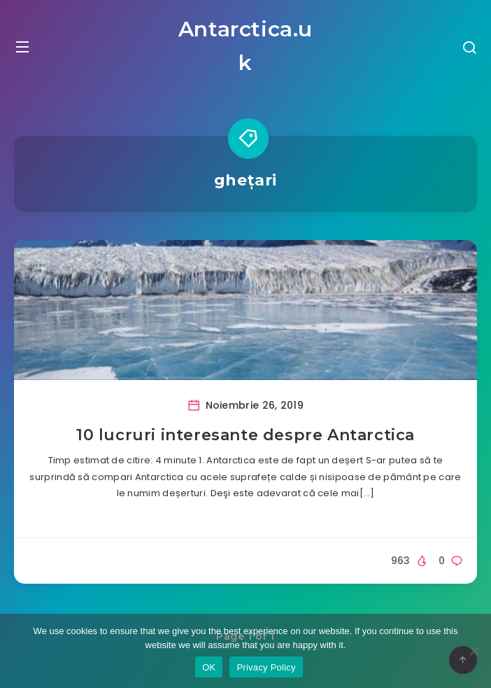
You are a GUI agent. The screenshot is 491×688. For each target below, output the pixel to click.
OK (208, 667)
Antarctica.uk (245, 46)
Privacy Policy (265, 667)
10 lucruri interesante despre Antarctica (245, 435)
